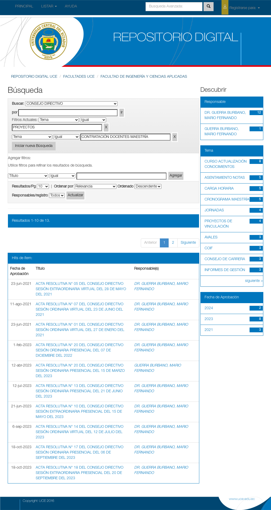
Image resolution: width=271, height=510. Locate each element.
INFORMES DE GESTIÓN (225, 270)
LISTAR (49, 6)
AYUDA (71, 6)
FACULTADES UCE (78, 77)
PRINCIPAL (24, 6)
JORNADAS (214, 210)
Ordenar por (63, 187)
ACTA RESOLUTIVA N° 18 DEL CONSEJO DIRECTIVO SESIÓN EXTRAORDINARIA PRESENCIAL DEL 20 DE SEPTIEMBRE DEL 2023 (79, 473)
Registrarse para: (241, 7)
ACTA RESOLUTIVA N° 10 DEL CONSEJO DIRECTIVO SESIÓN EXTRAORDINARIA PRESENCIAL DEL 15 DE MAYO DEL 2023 (79, 412)
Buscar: (18, 104)
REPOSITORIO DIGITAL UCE (34, 77)
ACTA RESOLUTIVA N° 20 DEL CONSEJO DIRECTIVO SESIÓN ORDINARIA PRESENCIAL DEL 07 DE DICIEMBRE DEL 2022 (79, 350)
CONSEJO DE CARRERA (225, 259)
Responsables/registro (30, 196)
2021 (209, 330)
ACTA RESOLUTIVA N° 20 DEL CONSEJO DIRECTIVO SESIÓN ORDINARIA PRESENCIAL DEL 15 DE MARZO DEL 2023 (80, 371)
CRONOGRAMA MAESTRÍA (227, 200)
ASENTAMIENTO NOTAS (225, 178)
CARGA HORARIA (219, 189)
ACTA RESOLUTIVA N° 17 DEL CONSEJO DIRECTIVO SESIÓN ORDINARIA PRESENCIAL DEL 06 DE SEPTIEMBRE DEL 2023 (79, 453)
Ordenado (125, 187)
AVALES (211, 237)
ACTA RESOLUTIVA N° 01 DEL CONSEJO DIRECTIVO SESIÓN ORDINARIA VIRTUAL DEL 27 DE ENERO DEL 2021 (80, 330)
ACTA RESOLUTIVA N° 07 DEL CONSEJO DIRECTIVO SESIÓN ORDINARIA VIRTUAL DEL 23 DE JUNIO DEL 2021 (79, 310)
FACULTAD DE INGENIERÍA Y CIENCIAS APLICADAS (144, 77)
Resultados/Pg (24, 187)
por (14, 113)
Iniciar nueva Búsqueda (33, 146)
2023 (209, 319)
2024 (209, 308)
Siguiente (188, 243)
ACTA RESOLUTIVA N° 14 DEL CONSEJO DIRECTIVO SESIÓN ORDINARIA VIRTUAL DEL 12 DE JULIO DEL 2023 (79, 432)
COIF (209, 248)
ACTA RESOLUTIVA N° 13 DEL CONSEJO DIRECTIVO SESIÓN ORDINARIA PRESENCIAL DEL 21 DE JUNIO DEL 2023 (79, 391)
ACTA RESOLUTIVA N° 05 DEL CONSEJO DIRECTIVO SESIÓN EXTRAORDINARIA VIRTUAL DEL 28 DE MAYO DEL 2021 (81, 289)
